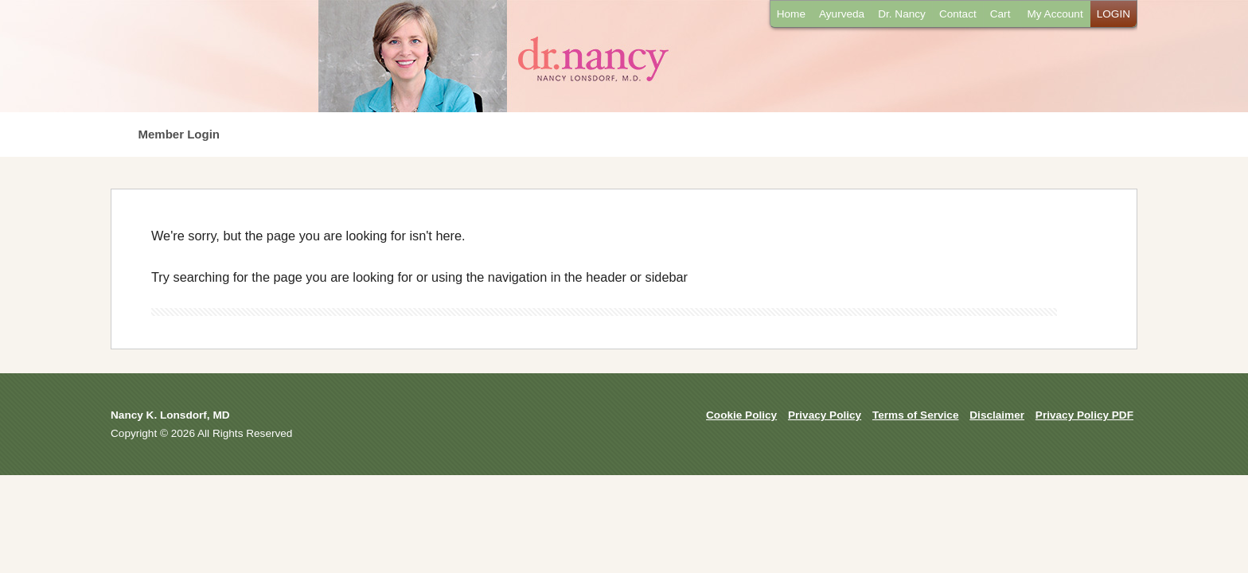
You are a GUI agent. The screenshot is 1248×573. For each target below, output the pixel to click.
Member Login (179, 134)
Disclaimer (996, 415)
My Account (1054, 14)
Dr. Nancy (902, 14)
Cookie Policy (741, 415)
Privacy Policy (824, 415)
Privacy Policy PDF (1084, 415)
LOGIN (1113, 14)
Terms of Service (915, 415)
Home (791, 14)
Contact (958, 14)
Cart (1000, 14)
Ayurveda (841, 14)
